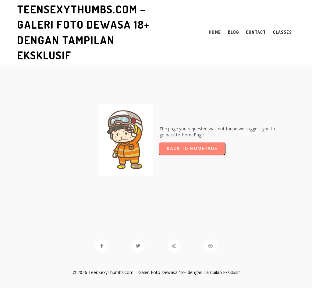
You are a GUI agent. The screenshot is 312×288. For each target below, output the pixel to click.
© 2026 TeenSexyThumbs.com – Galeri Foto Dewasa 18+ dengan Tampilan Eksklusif (156, 272)
